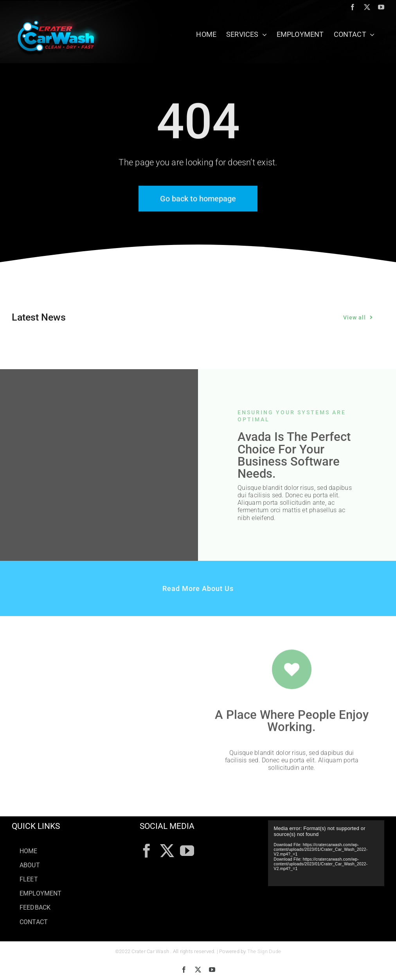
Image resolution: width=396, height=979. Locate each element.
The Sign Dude (264, 951)
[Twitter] (167, 851)
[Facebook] (147, 851)
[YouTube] (187, 851)
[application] (326, 853)
